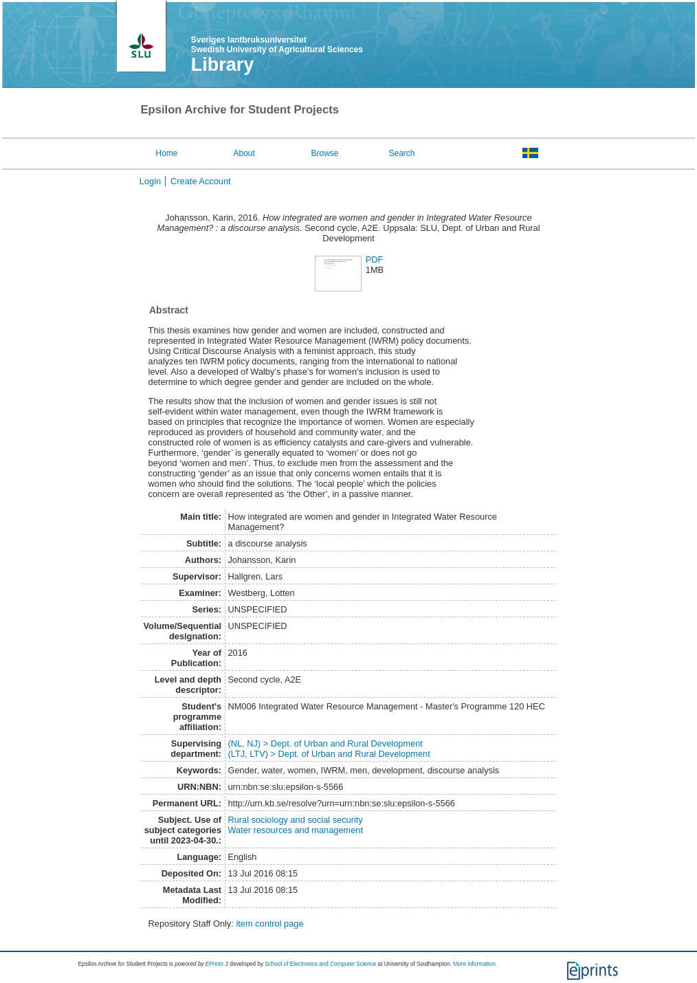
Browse (324, 153)
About (243, 153)
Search (401, 153)
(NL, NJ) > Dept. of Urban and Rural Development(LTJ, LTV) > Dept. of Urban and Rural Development (329, 748)
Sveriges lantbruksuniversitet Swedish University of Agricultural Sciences (277, 44)
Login (150, 181)
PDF (375, 259)
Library (222, 64)
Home (167, 153)
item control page (269, 923)
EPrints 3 (217, 964)
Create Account (200, 181)
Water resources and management (295, 830)
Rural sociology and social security (295, 820)
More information (474, 964)
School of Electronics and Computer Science (320, 964)
